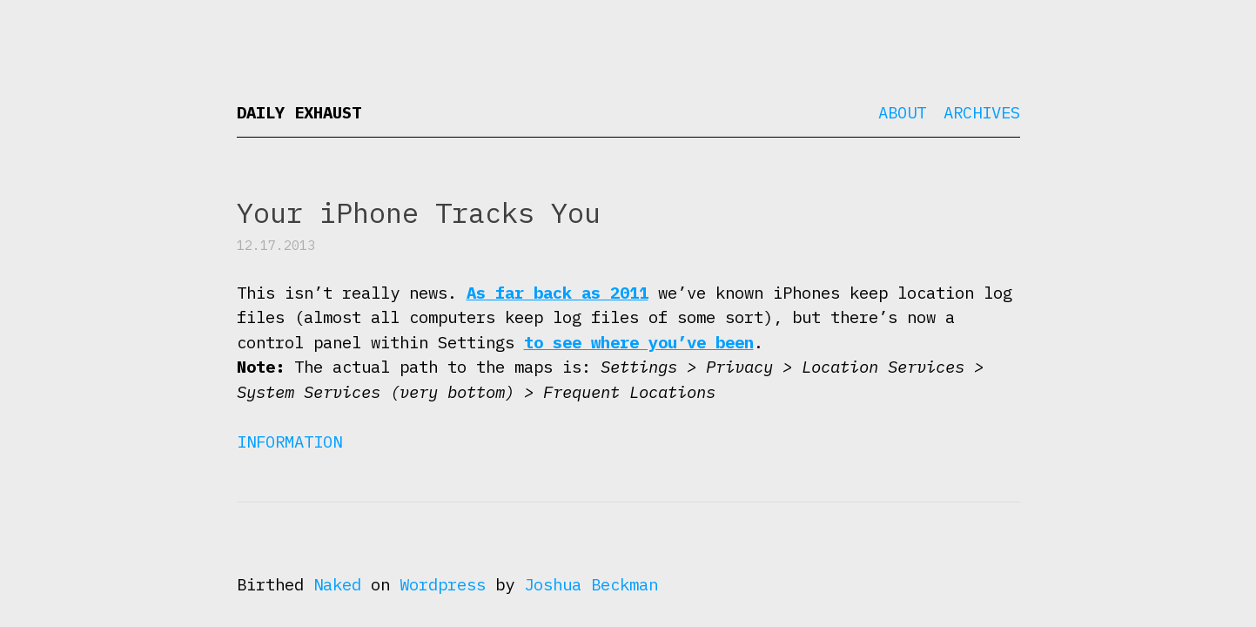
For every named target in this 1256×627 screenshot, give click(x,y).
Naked (337, 584)
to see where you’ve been (639, 342)
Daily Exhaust (299, 112)
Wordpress (443, 584)
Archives (982, 112)
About (902, 112)
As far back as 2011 (557, 292)
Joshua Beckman (591, 584)
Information (289, 441)
